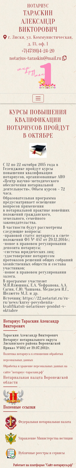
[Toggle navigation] (38, 98)
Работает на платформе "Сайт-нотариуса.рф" (43, 465)
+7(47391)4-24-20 (38, 51)
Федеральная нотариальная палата (38, 422)
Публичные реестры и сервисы (35, 453)
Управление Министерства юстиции (39, 439)
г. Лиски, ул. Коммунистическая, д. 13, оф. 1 (38, 41)
